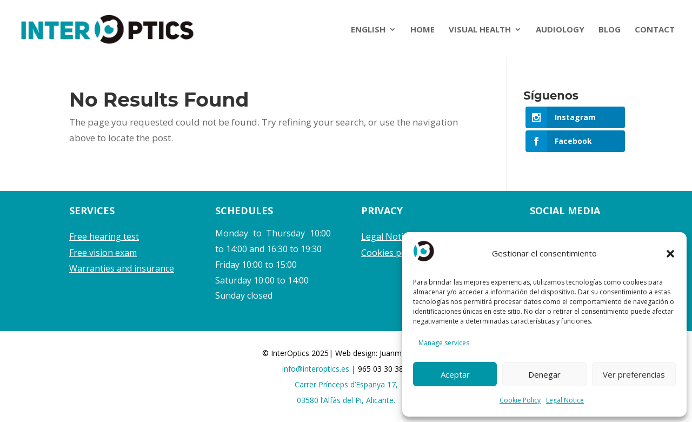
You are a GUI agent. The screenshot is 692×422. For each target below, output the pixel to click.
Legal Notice (565, 400)
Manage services (443, 342)
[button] (670, 253)
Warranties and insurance (121, 268)
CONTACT (655, 30)
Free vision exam (103, 253)
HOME (422, 30)
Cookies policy (390, 253)
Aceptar (455, 374)
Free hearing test (104, 236)
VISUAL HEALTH (480, 30)
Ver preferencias (634, 374)
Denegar (544, 374)
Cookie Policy (520, 400)
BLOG (609, 30)
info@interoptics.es (316, 369)
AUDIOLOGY (560, 30)
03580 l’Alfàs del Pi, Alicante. (346, 400)
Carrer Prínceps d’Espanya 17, (346, 384)
